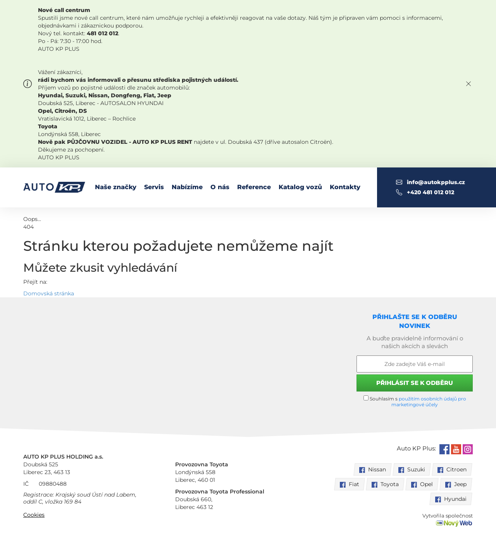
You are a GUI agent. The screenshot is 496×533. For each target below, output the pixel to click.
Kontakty (345, 187)
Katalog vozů (300, 187)
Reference (254, 187)
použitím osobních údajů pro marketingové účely (428, 401)
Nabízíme (187, 187)
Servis (154, 187)
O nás (219, 187)
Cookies (34, 514)
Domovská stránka (48, 293)
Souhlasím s (414, 401)
